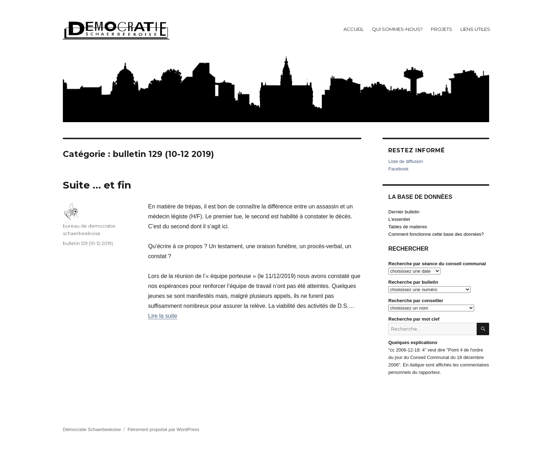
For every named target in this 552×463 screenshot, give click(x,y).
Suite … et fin (97, 185)
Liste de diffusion (405, 161)
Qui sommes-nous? (397, 29)
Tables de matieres (407, 226)
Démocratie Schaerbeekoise (92, 429)
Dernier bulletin (403, 211)
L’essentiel (399, 219)
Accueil (353, 29)
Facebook (398, 168)
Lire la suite (162, 316)
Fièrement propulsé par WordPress (163, 429)
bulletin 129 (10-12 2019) (88, 243)
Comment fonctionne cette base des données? (436, 234)
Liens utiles (475, 29)
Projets (441, 29)
